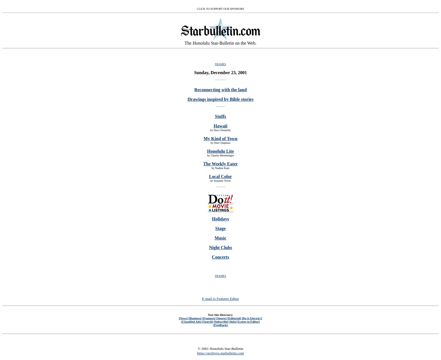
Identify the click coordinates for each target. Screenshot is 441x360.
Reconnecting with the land (220, 89)
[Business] (194, 318)
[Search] (207, 321)
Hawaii (221, 126)
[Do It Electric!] (252, 318)
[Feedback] (220, 325)
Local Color (220, 176)
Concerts (220, 257)
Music (220, 238)
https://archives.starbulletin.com (220, 353)
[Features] (208, 318)
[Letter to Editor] (248, 321)
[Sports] (221, 318)
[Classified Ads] (191, 321)
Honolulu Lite (220, 151)
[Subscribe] (221, 321)
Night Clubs (220, 247)
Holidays (220, 219)
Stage (220, 228)
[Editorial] (234, 318)
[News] (183, 318)
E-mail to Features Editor (220, 299)
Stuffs (220, 116)
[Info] (233, 321)
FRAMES (220, 64)
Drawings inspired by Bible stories (220, 99)
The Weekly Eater (220, 163)
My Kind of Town (220, 138)
